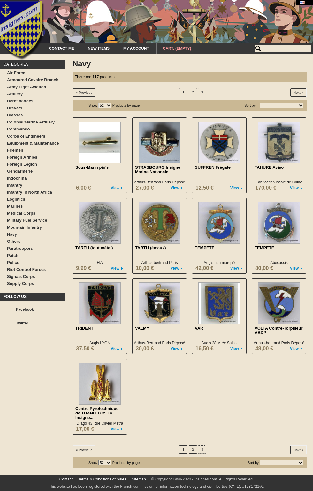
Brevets (14, 108)
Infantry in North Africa (29, 192)
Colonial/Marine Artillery (31, 122)
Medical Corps (21, 213)
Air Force (16, 73)
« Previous (84, 92)
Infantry (14, 185)
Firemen (15, 150)
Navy (12, 234)
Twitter (22, 323)
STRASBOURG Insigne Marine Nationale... (157, 169)
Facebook (25, 309)
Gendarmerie (20, 171)
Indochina (17, 178)
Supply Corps (20, 283)
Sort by (250, 105)
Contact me (61, 48)
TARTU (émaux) (150, 247)
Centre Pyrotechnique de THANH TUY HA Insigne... (96, 413)
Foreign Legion (22, 164)
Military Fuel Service (27, 220)
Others (13, 241)
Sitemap (139, 479)
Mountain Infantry (24, 227)
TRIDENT (84, 328)
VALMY (142, 328)
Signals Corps (21, 276)
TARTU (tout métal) (94, 247)
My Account (136, 48)
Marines (15, 206)
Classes (15, 115)
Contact (66, 479)
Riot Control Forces (26, 269)
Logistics (16, 199)
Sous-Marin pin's (92, 167)
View (115, 188)
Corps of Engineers (26, 136)
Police (13, 262)
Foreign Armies (22, 157)
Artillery (15, 94)
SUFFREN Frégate (213, 167)
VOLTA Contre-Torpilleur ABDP (278, 330)
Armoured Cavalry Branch (32, 80)
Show (92, 105)
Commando (18, 129)
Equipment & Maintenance (33, 143)
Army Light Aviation (26, 87)
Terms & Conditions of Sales (102, 479)
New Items (99, 48)
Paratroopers (20, 248)
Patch (12, 255)
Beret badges (20, 101)
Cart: (177, 48)
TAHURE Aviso (269, 167)
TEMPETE (204, 247)
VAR (199, 328)
